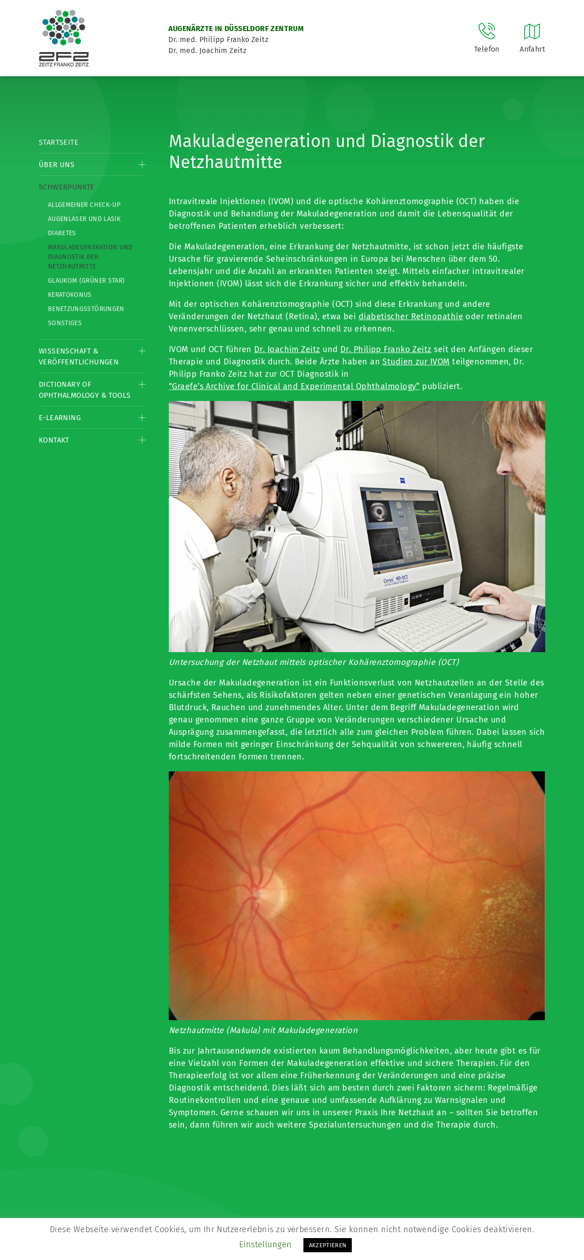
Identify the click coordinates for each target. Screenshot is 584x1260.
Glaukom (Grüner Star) (86, 281)
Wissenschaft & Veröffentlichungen (79, 356)
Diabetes (62, 233)
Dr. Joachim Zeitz (287, 349)
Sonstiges (65, 323)
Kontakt (54, 440)
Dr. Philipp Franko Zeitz (386, 349)
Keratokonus (70, 295)
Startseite (58, 142)
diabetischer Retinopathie (411, 316)
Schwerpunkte (67, 187)
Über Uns (56, 164)
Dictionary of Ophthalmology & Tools (84, 390)
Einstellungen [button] (265, 1244)
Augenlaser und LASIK (84, 219)
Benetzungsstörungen (86, 309)
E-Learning (60, 417)
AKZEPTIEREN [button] (328, 1245)
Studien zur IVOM (415, 362)
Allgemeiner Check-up (84, 205)
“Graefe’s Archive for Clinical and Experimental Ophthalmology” (294, 386)
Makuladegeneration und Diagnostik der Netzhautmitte (90, 256)
